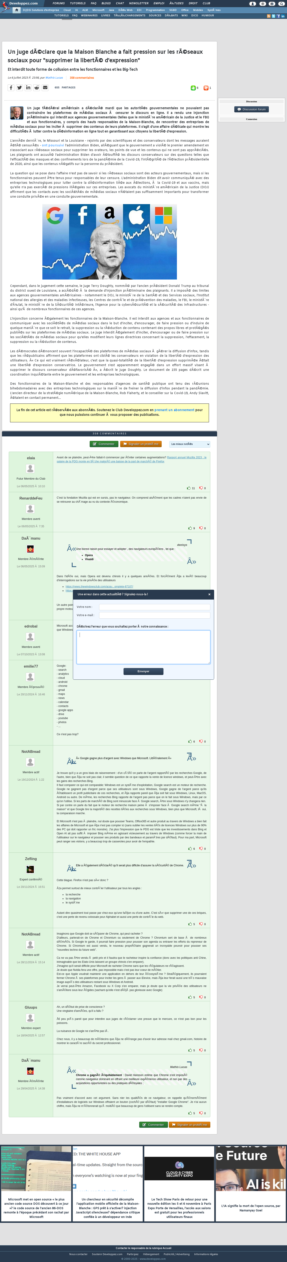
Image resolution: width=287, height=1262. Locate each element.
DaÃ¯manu (31, 547)
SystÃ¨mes (214, 10)
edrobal (30, 634)
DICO (194, 15)
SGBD (173, 10)
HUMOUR (208, 15)
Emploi (159, 3)
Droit (193, 3)
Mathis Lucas (54, 80)
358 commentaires (82, 81)
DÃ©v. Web (125, 10)
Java (111, 10)
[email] (155, 615)
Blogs (106, 3)
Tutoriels (78, 3)
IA (76, 10)
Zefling (31, 867)
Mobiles (198, 10)
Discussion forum (251, 109)
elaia (31, 466)
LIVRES (105, 15)
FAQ (93, 3)
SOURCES (155, 15)
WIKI (184, 15)
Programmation (155, 10)
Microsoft (98, 10)
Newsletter (139, 3)
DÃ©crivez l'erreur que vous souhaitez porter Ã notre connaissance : (144, 644)
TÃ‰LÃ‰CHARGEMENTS (129, 15)
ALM (85, 10)
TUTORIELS (61, 15)
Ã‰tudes (176, 3)
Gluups (31, 1016)
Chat (119, 3)
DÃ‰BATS (171, 15)
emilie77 (31, 675)
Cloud (67, 10)
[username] (155, 607)
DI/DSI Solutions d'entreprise (41, 10)
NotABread (31, 760)
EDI (139, 10)
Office (185, 10)
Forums (58, 3)
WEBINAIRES (89, 15)
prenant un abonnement (174, 413)
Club (206, 3)
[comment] (144, 647)
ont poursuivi (53, 148)
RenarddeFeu (31, 506)
